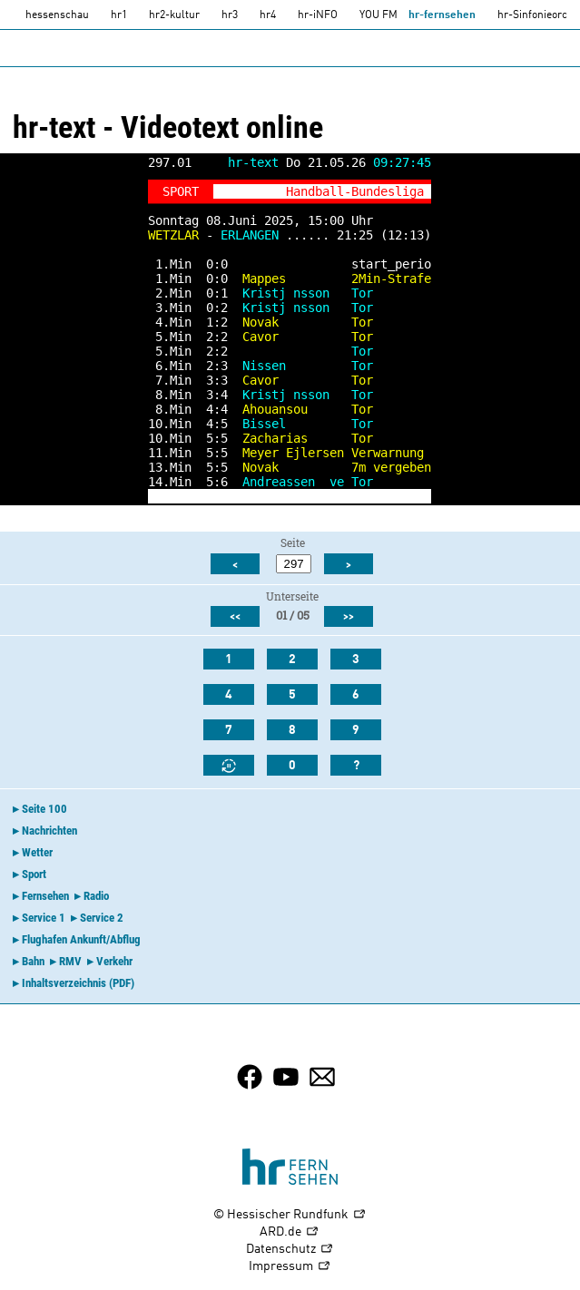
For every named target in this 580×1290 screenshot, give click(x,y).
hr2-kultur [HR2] (174, 15)
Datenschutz (290, 1249)
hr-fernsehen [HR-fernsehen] (442, 15)
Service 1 (43, 917)
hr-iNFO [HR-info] (318, 15)
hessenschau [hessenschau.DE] (57, 15)
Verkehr (114, 961)
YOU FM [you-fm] (378, 15)
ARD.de (289, 1232)
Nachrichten (49, 830)
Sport (34, 874)
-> (416, 496)
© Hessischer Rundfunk (290, 1215)
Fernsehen (45, 896)
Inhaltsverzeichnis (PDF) (78, 983)
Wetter (37, 852)
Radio (96, 896)
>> (348, 616)
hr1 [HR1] (119, 15)
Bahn (33, 961)
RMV (70, 961)
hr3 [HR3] (229, 15)
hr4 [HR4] (268, 15)
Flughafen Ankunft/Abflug (81, 939)
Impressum (290, 1266)
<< (235, 616)
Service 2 (101, 917)
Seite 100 (44, 809)
